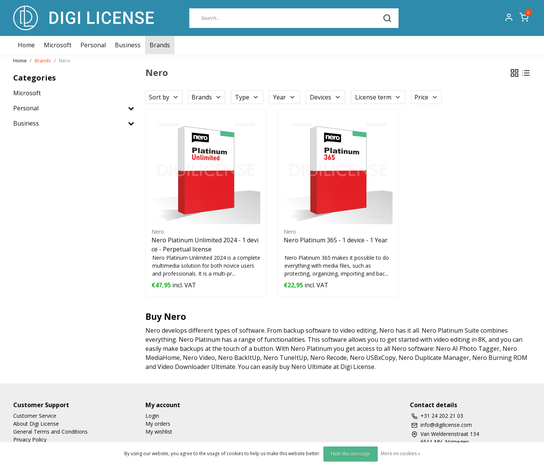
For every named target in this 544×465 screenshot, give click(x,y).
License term (378, 97)
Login (152, 415)
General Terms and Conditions (50, 431)
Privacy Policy (29, 439)
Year (284, 97)
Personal (93, 45)
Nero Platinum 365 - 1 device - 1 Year (336, 240)
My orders (157, 423)
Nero (64, 60)
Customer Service (34, 415)
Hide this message (350, 454)
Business (128, 45)
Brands (160, 45)
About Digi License (36, 423)
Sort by (164, 97)
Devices (325, 97)
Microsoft (57, 45)
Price (426, 97)
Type (247, 97)
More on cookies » (400, 453)
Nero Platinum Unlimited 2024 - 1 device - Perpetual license (204, 244)
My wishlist (158, 431)
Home (20, 60)
